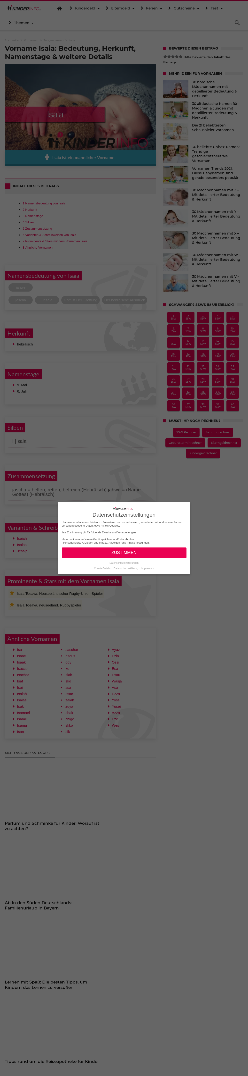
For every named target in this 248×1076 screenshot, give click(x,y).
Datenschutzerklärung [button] (126, 568)
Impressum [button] (147, 568)
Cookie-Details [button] (102, 568)
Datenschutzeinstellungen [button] (124, 562)
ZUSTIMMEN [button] (124, 552)
